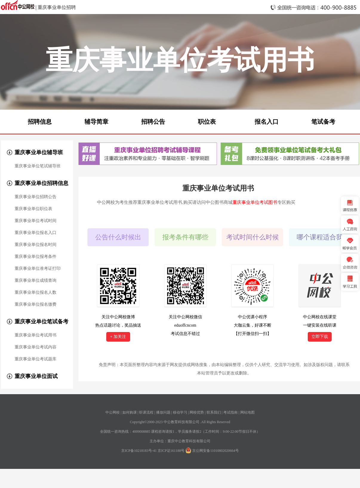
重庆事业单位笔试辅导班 (38, 166)
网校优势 (197, 412)
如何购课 (129, 412)
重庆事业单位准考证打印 (38, 269)
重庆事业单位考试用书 (35, 335)
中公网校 (112, 412)
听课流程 (146, 412)
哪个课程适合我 (320, 237)
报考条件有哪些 (185, 237)
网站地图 (247, 412)
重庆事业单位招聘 (57, 7)
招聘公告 (153, 121)
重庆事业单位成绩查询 (35, 281)
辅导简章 (96, 121)
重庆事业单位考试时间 (35, 221)
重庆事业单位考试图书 (255, 202)
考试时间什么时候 (252, 237)
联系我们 (214, 412)
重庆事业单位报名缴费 (35, 304)
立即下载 (319, 336)
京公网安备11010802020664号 (215, 451)
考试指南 (230, 412)
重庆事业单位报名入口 (35, 233)
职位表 (207, 121)
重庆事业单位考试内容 (35, 347)
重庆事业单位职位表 (33, 209)
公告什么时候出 (118, 237)
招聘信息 (40, 121)
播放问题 (163, 412)
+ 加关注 (118, 336)
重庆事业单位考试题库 (35, 359)
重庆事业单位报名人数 (35, 292)
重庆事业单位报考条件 (35, 257)
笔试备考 (323, 121)
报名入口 (267, 121)
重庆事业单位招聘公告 (35, 197)
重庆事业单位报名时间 (35, 245)
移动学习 (180, 412)
